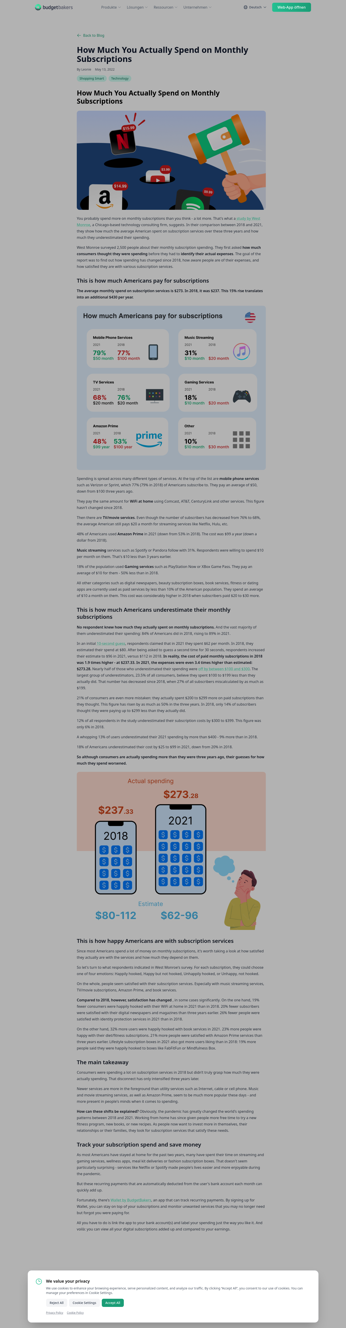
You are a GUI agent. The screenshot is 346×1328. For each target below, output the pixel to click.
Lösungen (137, 7)
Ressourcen (166, 7)
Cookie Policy (75, 1313)
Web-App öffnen (292, 7)
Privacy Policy (54, 1313)
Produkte (111, 7)
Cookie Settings (84, 1303)
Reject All (57, 1303)
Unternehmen (197, 7)
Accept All (112, 1303)
